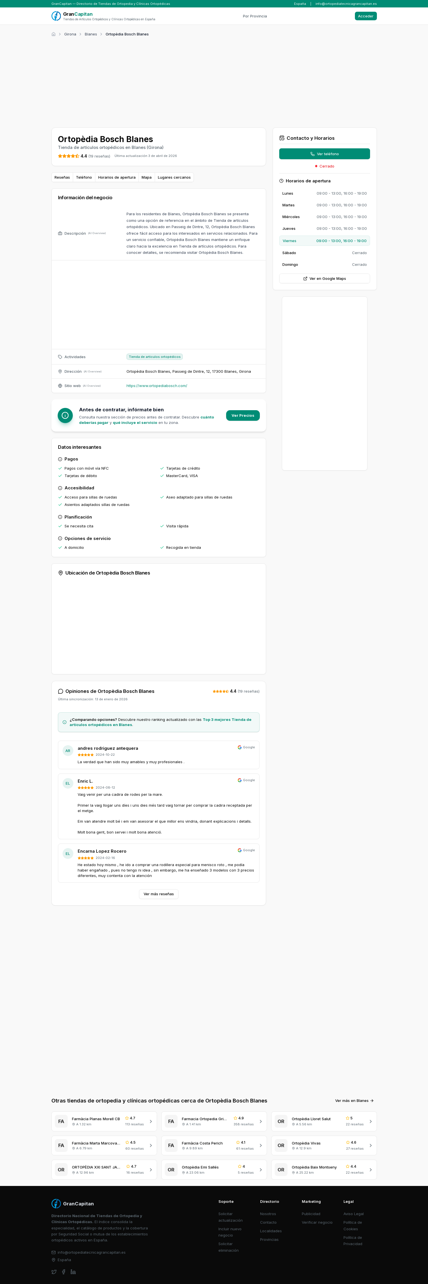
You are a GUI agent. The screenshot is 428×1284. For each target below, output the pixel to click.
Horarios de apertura (117, 177)
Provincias (269, 1239)
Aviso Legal (353, 1213)
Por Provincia (255, 16)
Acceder (365, 16)
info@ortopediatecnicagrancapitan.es (346, 4)
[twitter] (54, 1272)
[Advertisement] (214, 81)
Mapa (147, 177)
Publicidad (311, 1213)
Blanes (91, 34)
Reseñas (62, 177)
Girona (70, 34)
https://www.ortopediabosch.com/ (156, 385)
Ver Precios (243, 415)
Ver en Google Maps (324, 278)
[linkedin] (73, 1272)
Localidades (271, 1231)
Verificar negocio (317, 1222)
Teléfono (84, 177)
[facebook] (63, 1272)
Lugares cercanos (174, 177)
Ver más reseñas (159, 894)
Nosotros (268, 1213)
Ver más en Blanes (354, 1100)
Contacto (268, 1222)
